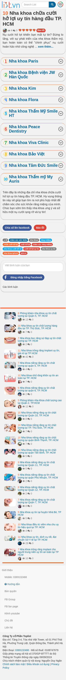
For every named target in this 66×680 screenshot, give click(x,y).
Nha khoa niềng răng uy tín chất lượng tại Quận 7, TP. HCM (36, 501)
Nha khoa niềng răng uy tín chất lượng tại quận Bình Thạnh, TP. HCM (38, 439)
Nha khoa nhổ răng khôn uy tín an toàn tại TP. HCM (38, 376)
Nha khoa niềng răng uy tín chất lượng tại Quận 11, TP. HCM (36, 463)
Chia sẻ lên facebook (17, 227)
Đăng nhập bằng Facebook (22, 277)
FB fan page (11, 606)
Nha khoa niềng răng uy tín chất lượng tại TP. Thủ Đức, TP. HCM (37, 426)
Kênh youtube (12, 613)
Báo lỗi (41, 30)
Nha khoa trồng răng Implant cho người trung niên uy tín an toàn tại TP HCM (38, 552)
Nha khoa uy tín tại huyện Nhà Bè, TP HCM (39, 513)
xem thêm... (46, 46)
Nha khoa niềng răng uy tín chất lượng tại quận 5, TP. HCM (36, 364)
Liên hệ (9, 627)
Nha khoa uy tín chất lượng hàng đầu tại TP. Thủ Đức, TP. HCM (37, 327)
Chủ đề (9, 620)
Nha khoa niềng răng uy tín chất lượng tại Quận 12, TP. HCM (36, 488)
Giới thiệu (7, 570)
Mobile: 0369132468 (16, 577)
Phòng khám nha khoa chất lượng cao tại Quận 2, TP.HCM (40, 401)
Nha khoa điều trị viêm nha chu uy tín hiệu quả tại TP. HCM (38, 525)
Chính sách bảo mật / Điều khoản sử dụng (26, 664)
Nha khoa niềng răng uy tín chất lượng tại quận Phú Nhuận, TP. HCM (38, 476)
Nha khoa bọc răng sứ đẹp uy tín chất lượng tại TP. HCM (39, 339)
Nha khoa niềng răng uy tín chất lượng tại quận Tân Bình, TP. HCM (37, 451)
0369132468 (22, 650)
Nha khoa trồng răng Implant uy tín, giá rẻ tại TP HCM (39, 351)
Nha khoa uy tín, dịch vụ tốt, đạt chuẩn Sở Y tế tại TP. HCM (37, 538)
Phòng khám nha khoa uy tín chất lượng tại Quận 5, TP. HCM (37, 314)
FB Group (10, 599)
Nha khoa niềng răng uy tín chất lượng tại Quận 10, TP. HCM (37, 414)
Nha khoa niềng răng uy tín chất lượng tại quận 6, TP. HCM (36, 389)
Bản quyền (10, 591)
